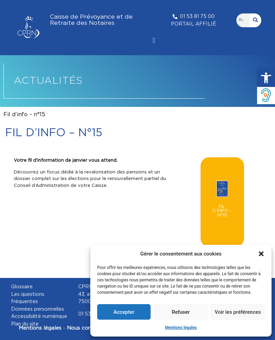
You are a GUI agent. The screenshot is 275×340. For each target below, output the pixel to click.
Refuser (181, 312)
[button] (266, 78)
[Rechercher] (256, 20)
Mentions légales (181, 327)
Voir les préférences (238, 312)
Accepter (123, 312)
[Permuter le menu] (154, 40)
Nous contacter (88, 328)
